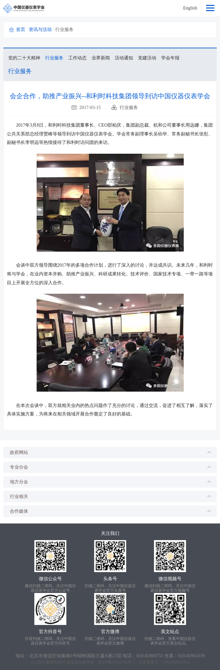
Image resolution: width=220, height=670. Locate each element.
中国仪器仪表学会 (78, 662)
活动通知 (124, 57)
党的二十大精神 (24, 57)
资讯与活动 (40, 29)
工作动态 (77, 57)
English (190, 8)
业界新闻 (101, 57)
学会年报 (170, 57)
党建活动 (147, 57)
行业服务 (54, 57)
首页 (20, 29)
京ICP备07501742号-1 (116, 662)
